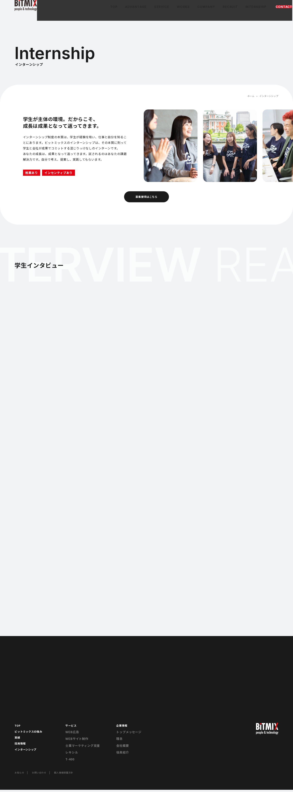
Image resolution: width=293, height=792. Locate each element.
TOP (77, 13)
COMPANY (172, 13)
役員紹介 (122, 754)
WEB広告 (72, 734)
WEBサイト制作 (76, 741)
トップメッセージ (128, 734)
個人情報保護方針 (69, 774)
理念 (119, 741)
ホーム (250, 96)
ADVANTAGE (100, 13)
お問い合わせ (42, 774)
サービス (71, 727)
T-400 (69, 761)
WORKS (149, 13)
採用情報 (21, 747)
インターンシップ (27, 754)
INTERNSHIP (224, 13)
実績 (18, 741)
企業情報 (122, 727)
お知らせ (20, 774)
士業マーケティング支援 (82, 747)
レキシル (71, 754)
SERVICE (126, 13)
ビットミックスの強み (30, 734)
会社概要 (122, 747)
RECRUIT (198, 13)
